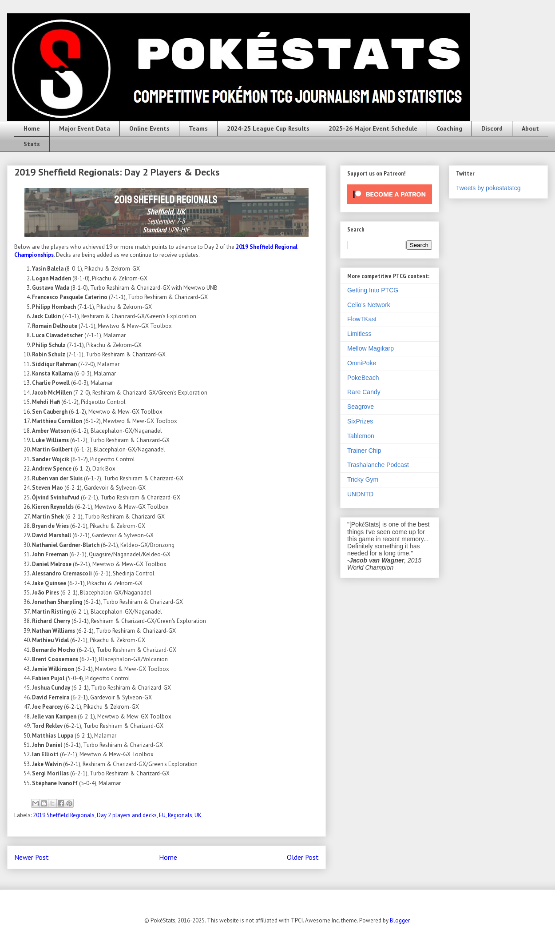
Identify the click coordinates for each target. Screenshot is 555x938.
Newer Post (31, 857)
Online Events (149, 128)
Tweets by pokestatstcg (488, 188)
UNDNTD (360, 494)
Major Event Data (84, 128)
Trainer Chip (364, 450)
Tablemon (360, 435)
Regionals (180, 815)
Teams (198, 128)
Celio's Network (368, 304)
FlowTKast (362, 319)
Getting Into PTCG (372, 290)
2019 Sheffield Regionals (64, 815)
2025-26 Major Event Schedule (373, 128)
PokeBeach (363, 377)
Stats (32, 144)
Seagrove (360, 406)
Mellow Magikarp (370, 348)
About (530, 128)
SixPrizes (360, 421)
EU (162, 815)
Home (32, 128)
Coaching (449, 128)
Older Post (303, 857)
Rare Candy (364, 391)
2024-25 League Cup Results (268, 128)
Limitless (359, 333)
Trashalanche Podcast (378, 464)
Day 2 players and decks (127, 815)
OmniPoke (361, 363)
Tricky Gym (362, 479)
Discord (492, 128)
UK (198, 815)
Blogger (399, 920)
